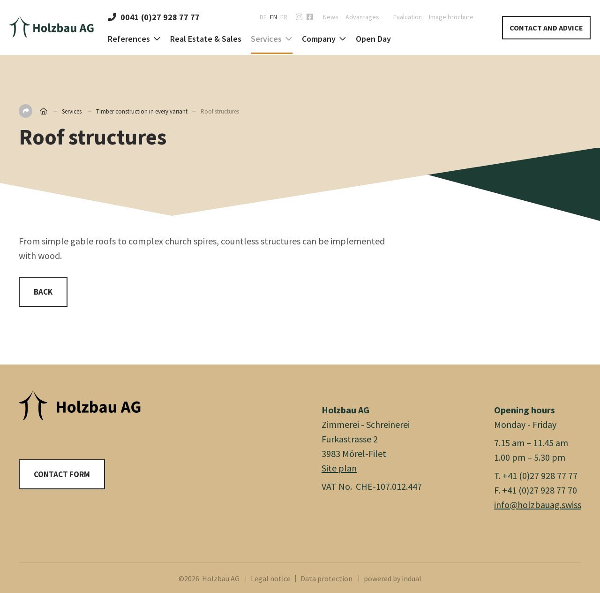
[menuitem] (327, 17)
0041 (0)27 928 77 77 (154, 17)
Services (72, 111)
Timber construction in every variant (142, 111)
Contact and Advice (546, 27)
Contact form (62, 474)
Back (43, 292)
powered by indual (392, 578)
